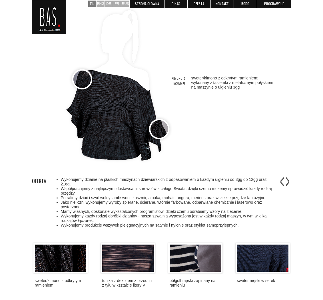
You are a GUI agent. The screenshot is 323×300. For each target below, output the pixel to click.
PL (92, 4)
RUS (125, 4)
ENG (101, 4)
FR (117, 4)
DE (108, 4)
